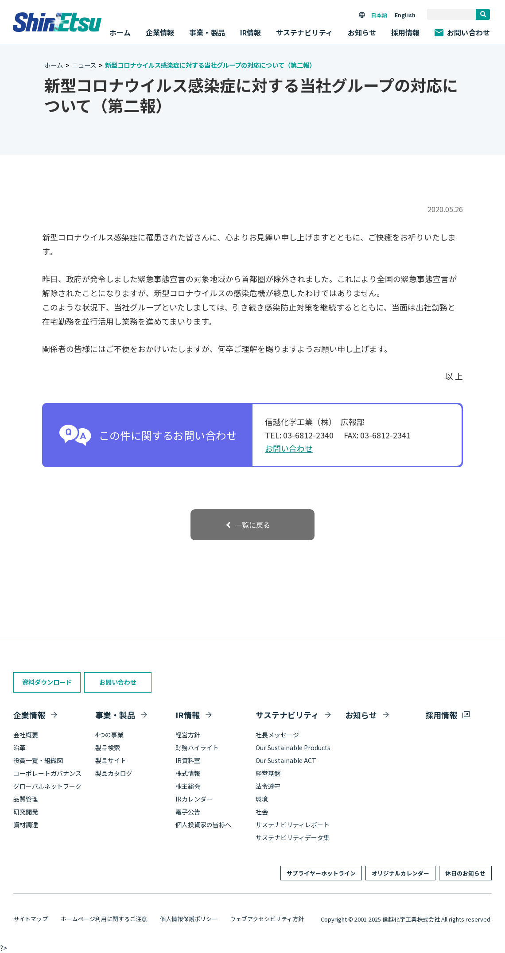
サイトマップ (30, 918)
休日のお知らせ (465, 873)
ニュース (84, 65)
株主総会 (187, 786)
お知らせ (362, 32)
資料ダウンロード (47, 682)
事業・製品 (115, 715)
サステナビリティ (287, 715)
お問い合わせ (462, 32)
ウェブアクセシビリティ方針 (267, 918)
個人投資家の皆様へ (203, 824)
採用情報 (405, 32)
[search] (483, 14)
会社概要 (25, 734)
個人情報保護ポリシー (189, 918)
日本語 (379, 15)
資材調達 (25, 824)
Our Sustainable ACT (286, 760)
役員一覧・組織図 (38, 760)
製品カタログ (113, 773)
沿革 (19, 747)
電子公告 (187, 811)
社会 (262, 811)
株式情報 (187, 773)
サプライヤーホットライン (321, 873)
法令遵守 (268, 786)
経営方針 (187, 734)
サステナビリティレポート (293, 824)
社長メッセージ (277, 734)
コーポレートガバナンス (47, 773)
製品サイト (110, 760)
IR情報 (187, 715)
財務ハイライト (197, 747)
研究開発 (25, 811)
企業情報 (29, 715)
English (405, 15)
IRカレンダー (194, 798)
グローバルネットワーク (47, 786)
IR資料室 (187, 760)
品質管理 (25, 798)
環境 (262, 798)
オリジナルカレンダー (400, 873)
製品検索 (107, 747)
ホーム (120, 32)
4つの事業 (109, 734)
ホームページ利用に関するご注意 (104, 918)
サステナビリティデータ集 (293, 837)
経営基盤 (268, 773)
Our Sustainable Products (293, 747)
